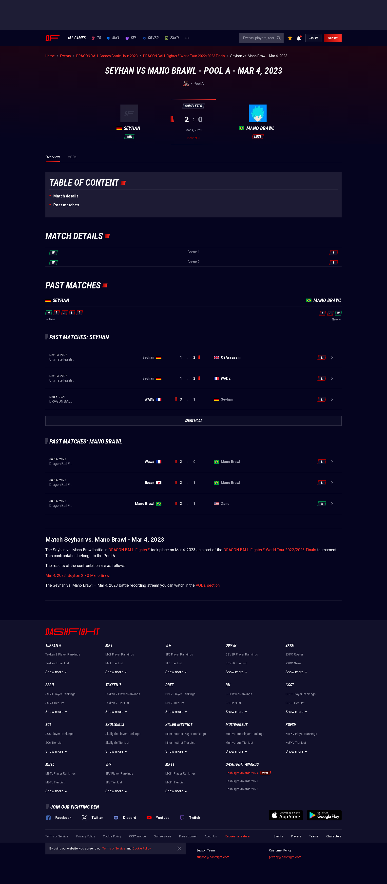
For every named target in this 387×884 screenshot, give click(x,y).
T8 (96, 38)
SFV (108, 764)
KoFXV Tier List (296, 742)
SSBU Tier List (54, 703)
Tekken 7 (113, 685)
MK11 (169, 764)
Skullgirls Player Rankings (122, 734)
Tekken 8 (53, 645)
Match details (65, 196)
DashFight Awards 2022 (242, 789)
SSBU (49, 685)
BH (228, 685)
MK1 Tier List (114, 663)
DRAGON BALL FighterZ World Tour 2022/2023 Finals (269, 550)
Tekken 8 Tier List (57, 663)
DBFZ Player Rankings (180, 694)
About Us (211, 836)
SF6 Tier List (173, 663)
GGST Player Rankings (301, 694)
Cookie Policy (112, 836)
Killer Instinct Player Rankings (185, 734)
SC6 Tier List (53, 742)
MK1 (113, 38)
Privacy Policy (85, 836)
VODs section (208, 585)
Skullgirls (114, 724)
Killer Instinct (178, 724)
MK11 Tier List (175, 782)
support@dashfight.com (212, 857)
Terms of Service (56, 836)
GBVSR (150, 38)
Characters (334, 836)
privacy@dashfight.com (285, 857)
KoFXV (291, 724)
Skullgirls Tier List (117, 742)
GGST (290, 685)
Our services (162, 836)
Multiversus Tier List (239, 742)
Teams (313, 836)
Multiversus (237, 724)
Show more (56, 672)
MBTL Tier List (55, 782)
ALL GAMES (77, 38)
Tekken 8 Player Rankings (62, 654)
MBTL (49, 764)
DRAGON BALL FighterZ (129, 550)
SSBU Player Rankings (60, 694)
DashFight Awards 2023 (242, 781)
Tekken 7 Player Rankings (122, 694)
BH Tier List (233, 703)
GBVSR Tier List (236, 663)
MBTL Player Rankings (60, 773)
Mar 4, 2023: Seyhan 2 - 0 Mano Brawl (77, 575)
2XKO (172, 38)
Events (278, 836)
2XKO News (294, 663)
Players (296, 836)
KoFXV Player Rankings (301, 734)
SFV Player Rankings (119, 773)
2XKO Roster (294, 654)
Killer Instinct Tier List (180, 742)
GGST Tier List (295, 703)
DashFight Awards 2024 (242, 773)
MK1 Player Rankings (119, 654)
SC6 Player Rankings (59, 734)
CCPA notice (137, 836)
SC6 (48, 724)
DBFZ (169, 685)
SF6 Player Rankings (179, 654)
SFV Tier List (113, 782)
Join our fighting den (74, 807)
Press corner (188, 836)
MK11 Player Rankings (180, 773)
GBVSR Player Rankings (242, 654)
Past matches (66, 205)
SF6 (130, 38)
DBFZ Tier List (174, 703)
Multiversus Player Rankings (245, 734)
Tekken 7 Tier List (117, 703)
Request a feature (237, 836)
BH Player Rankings (239, 694)
